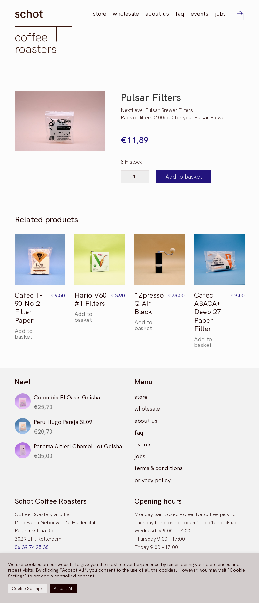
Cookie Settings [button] (27, 588)
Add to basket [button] (24, 334)
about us (145, 420)
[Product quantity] (135, 176)
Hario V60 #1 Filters (90, 299)
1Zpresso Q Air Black (149, 303)
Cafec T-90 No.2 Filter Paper (29, 308)
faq (138, 432)
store (141, 396)
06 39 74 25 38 (32, 547)
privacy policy (152, 480)
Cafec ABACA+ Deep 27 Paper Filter (207, 312)
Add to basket (183, 176)
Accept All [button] (63, 588)
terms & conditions (158, 468)
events (143, 444)
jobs (139, 456)
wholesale (147, 408)
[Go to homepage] (43, 31)
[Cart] (240, 16)
